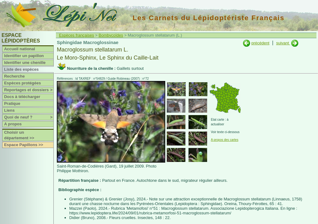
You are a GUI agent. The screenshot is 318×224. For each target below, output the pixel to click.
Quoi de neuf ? (28, 117)
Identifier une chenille (25, 62)
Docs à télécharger (22, 96)
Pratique (12, 103)
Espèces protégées (22, 83)
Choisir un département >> (19, 135)
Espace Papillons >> (23, 144)
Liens (9, 110)
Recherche (14, 76)
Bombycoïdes (111, 35)
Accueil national (19, 49)
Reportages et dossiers (28, 90)
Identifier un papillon (24, 55)
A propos (13, 124)
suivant (283, 43)
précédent (260, 43)
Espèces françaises (76, 35)
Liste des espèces (21, 69)
